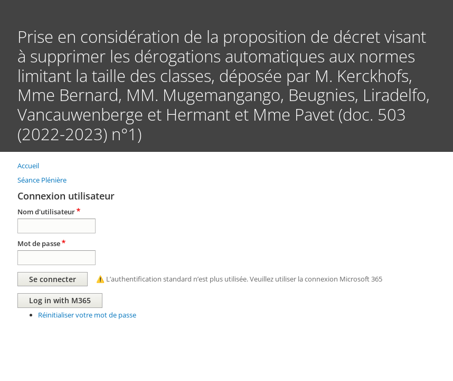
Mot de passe (38, 243)
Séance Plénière (42, 180)
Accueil (28, 165)
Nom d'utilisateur (46, 211)
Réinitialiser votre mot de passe (87, 315)
